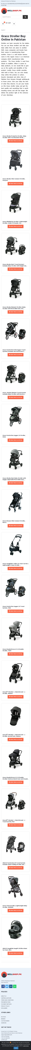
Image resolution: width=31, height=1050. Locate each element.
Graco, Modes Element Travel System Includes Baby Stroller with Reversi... (14, 393)
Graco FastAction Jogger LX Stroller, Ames (14, 436)
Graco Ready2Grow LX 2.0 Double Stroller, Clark (13, 650)
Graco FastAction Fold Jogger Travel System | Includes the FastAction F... (14, 351)
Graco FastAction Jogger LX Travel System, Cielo (13, 607)
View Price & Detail (15, 141)
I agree (15, 1048)
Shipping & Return (6, 998)
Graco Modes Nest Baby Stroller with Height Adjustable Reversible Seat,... (14, 479)
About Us (3, 996)
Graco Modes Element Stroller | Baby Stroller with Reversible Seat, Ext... (14, 308)
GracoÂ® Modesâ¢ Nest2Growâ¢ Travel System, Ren (14, 821)
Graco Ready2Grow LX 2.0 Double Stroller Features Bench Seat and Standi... (15, 778)
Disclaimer (4, 1008)
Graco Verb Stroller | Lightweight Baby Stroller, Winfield (15, 906)
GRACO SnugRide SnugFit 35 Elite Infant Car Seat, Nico (15, 949)
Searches (3, 1023)
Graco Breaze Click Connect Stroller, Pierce (14, 522)
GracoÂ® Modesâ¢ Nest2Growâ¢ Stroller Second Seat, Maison (14, 735)
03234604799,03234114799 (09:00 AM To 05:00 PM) (15, 4)
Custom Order (5, 1021)
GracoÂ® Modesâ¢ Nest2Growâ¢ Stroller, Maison (14, 693)
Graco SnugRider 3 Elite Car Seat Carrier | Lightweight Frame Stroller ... (15, 564)
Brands (3, 1019)
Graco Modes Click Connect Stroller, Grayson (14, 180)
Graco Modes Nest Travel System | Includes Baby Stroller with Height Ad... (15, 265)
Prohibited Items (5, 1002)
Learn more (26, 1046)
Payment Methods (6, 1004)
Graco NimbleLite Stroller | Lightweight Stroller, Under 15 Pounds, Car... (15, 222)
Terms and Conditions (7, 1000)
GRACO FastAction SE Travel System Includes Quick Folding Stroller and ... (14, 864)
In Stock (3, 1017)
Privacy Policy (5, 1006)
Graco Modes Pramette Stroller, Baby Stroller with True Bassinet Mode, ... (14, 137)
